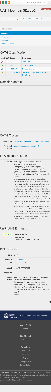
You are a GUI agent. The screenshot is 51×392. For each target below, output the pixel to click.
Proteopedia (21, 262)
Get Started (25, 336)
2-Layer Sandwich (29, 65)
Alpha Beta (26, 62)
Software (25, 354)
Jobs (25, 332)
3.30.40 (14, 69)
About (25, 358)
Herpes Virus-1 (28, 69)
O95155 (7, 235)
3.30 (10, 65)
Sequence (5, 40)
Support (25, 328)
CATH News (25, 325)
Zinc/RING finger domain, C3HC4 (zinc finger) (31, 141)
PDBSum (20, 260)
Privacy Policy (25, 365)
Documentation (26, 339)
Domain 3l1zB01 (35, 19)
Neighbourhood (8, 43)
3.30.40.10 (16, 72)
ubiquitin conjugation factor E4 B (26, 146)
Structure (5, 37)
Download (25, 347)
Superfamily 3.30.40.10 (18, 19)
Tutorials (25, 343)
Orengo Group (25, 362)
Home (4, 19)
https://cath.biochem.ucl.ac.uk (22, 380)
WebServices (25, 350)
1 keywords (46, 9)
